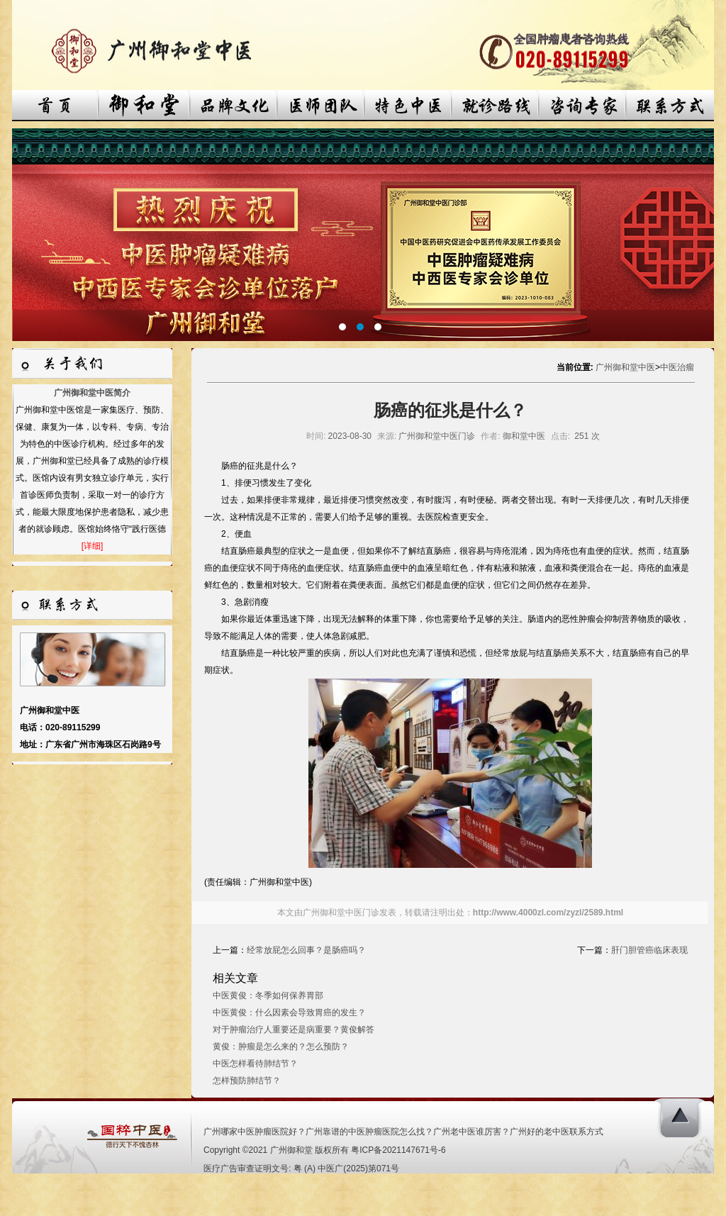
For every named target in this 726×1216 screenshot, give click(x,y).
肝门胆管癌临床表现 (649, 950)
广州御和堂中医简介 (92, 393)
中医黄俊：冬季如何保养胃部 (268, 995)
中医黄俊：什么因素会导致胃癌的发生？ (289, 1012)
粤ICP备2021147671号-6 (398, 1150)
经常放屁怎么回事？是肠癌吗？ (306, 950)
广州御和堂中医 (625, 367)
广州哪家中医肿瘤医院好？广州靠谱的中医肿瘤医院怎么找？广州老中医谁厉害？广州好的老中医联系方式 (403, 1132)
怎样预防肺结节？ (247, 1081)
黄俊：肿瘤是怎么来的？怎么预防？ (281, 1047)
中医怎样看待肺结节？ (255, 1064)
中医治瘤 (677, 367)
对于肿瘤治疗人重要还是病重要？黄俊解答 (293, 1029)
